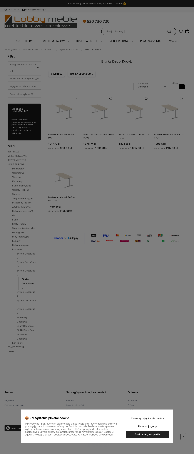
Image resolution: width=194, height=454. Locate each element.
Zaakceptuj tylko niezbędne (147, 418)
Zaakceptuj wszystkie (147, 434)
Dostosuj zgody (147, 426)
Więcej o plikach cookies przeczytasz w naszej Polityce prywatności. (74, 434)
